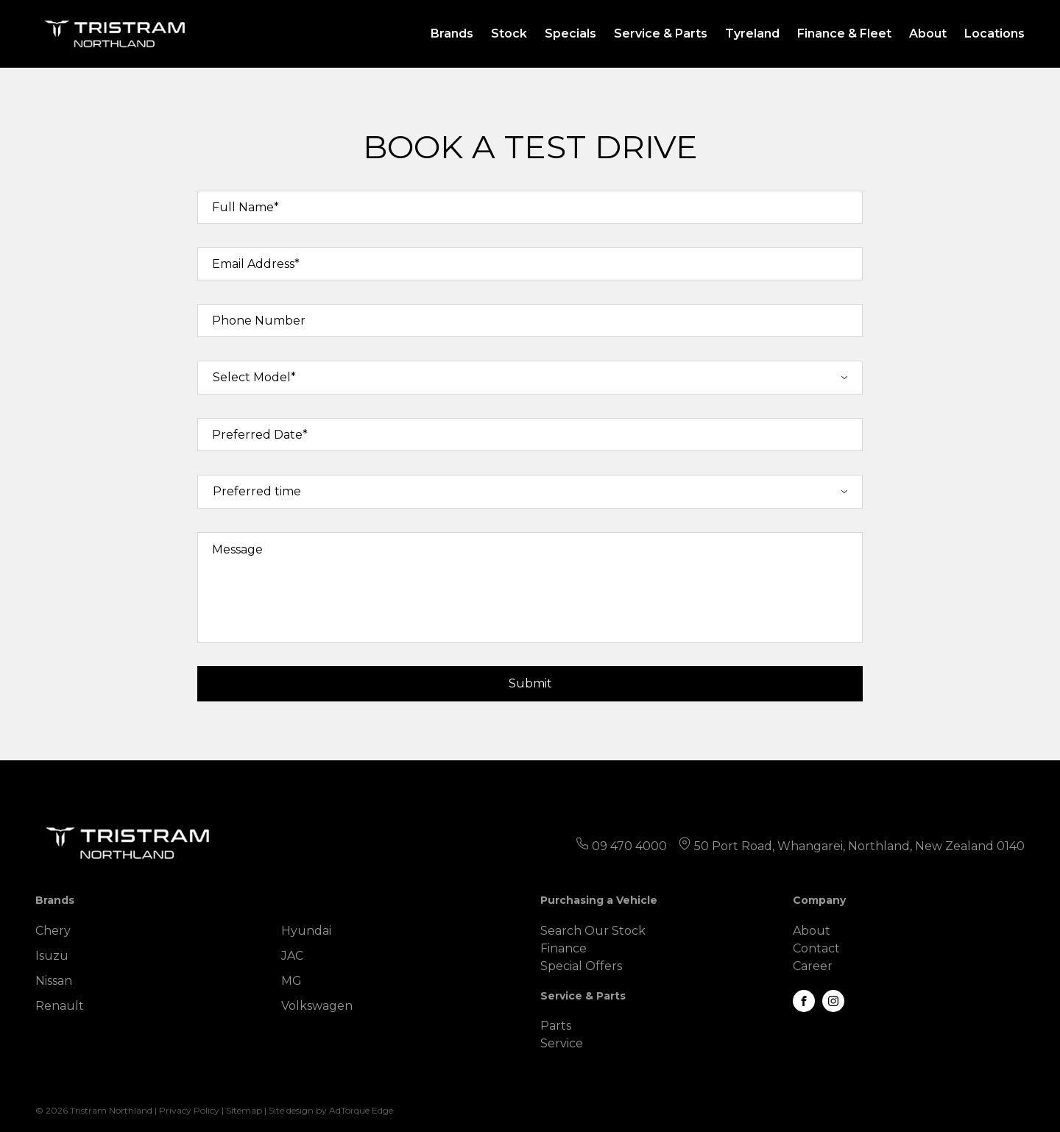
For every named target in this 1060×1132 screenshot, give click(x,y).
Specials (570, 33)
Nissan (53, 981)
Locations (994, 33)
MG (291, 981)
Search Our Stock (593, 931)
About (928, 33)
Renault (59, 1006)
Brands (452, 33)
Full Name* (245, 207)
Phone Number (258, 321)
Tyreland (752, 33)
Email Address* (256, 264)
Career (813, 966)
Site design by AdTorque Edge (331, 1110)
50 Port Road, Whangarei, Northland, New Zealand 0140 (859, 846)
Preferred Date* (260, 435)
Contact (816, 948)
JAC (292, 956)
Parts (555, 1026)
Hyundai (306, 931)
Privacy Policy (189, 1110)
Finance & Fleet (844, 33)
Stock (509, 33)
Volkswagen (317, 1006)
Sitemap (244, 1110)
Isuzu (51, 956)
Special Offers (581, 966)
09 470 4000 (629, 846)
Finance (563, 948)
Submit (530, 683)
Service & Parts (660, 33)
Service (561, 1043)
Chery (53, 931)
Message (237, 549)
